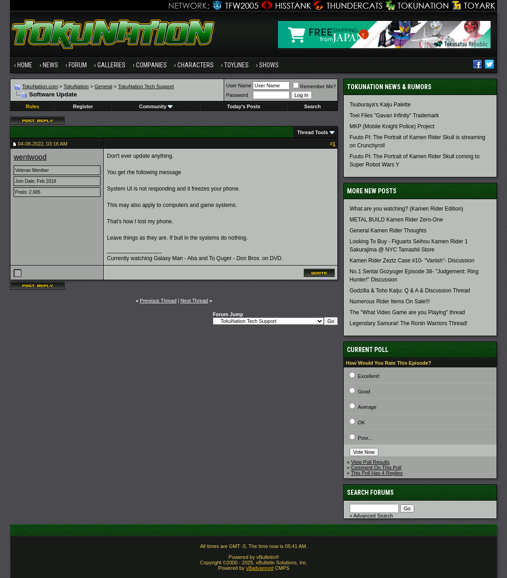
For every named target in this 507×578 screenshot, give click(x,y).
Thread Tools (312, 132)
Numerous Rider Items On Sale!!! (390, 301)
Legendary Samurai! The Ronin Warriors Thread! (408, 323)
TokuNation (76, 86)
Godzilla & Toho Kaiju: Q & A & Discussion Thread (410, 290)
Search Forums (370, 492)
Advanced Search (373, 515)
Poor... (365, 438)
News (50, 65)
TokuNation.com (40, 86)
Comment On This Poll (376, 467)
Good (364, 391)
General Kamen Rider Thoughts (388, 230)
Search (312, 106)
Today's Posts (243, 106)
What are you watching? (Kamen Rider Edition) (406, 209)
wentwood (30, 157)
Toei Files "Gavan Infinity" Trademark (394, 115)
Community (156, 106)
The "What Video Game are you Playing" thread (407, 312)
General (103, 86)
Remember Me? (314, 86)
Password (237, 95)
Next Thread (194, 300)
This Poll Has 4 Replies (377, 473)
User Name (238, 85)
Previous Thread (158, 300)
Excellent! (369, 376)
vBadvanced (260, 568)
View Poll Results (370, 462)
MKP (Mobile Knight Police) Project (392, 126)
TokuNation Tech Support (146, 86)
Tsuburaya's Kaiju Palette (380, 104)
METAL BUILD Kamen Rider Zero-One (396, 219)
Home (24, 65)
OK (361, 422)
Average (367, 407)
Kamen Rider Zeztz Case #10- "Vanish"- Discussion (412, 260)
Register (83, 106)
